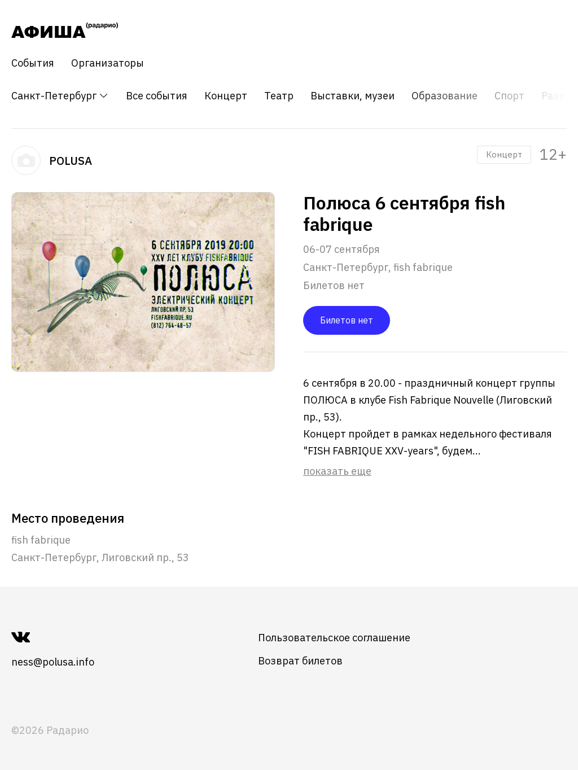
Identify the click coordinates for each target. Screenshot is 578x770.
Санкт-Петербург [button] (60, 95)
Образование (444, 96)
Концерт (225, 96)
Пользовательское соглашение (334, 638)
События (32, 63)
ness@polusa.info (52, 662)
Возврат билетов (300, 661)
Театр (279, 96)
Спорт (509, 96)
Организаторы (107, 63)
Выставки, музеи (352, 96)
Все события (156, 96)
